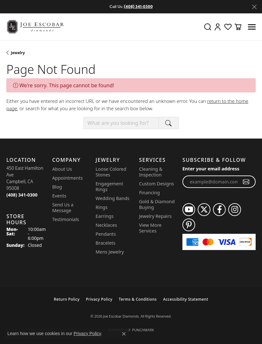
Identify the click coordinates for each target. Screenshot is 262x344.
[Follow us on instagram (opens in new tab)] (234, 209)
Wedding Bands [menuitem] (112, 198)
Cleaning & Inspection (151, 172)
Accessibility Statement (185, 299)
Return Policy (67, 299)
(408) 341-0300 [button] (138, 6)
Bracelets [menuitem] (105, 243)
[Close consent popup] (124, 334)
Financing (149, 193)
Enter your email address (210, 169)
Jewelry (18, 52)
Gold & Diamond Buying (157, 204)
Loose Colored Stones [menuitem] (111, 172)
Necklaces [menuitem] (106, 225)
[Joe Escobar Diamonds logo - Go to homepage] (35, 26)
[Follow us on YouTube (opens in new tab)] (188, 209)
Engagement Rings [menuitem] (109, 186)
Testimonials (65, 219)
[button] (207, 26)
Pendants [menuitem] (106, 234)
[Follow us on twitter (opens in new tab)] (204, 209)
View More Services (150, 228)
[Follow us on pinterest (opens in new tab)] (188, 225)
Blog (57, 187)
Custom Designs (156, 184)
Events (59, 196)
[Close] (254, 7)
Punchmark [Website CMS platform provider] (143, 329)
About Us (62, 169)
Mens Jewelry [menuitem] (110, 252)
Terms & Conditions (138, 299)
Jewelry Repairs (155, 216)
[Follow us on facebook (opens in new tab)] (219, 209)
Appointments (67, 178)
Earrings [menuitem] (104, 216)
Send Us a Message (63, 207)
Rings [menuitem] (101, 207)
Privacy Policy (99, 299)
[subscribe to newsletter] (246, 182)
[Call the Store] (22, 195)
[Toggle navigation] (252, 27)
